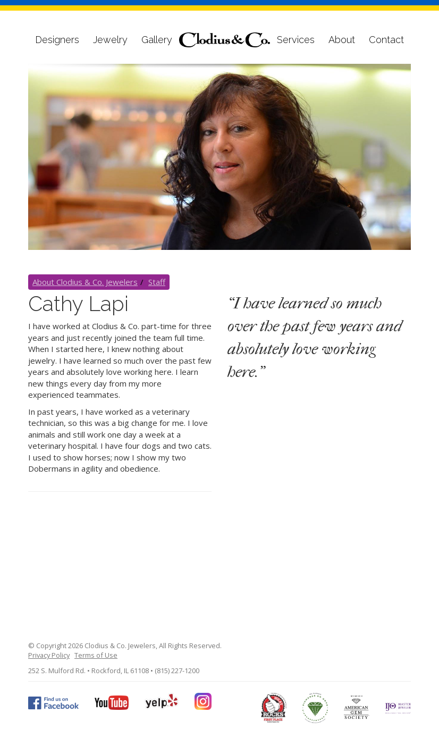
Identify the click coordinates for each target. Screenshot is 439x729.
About (341, 39)
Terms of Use (95, 655)
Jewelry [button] (110, 39)
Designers (57, 39)
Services (296, 39)
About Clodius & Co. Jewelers (85, 281)
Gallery (156, 39)
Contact (386, 39)
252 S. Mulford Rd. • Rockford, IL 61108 (88, 670)
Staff (156, 281)
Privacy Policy (49, 655)
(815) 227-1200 (177, 670)
